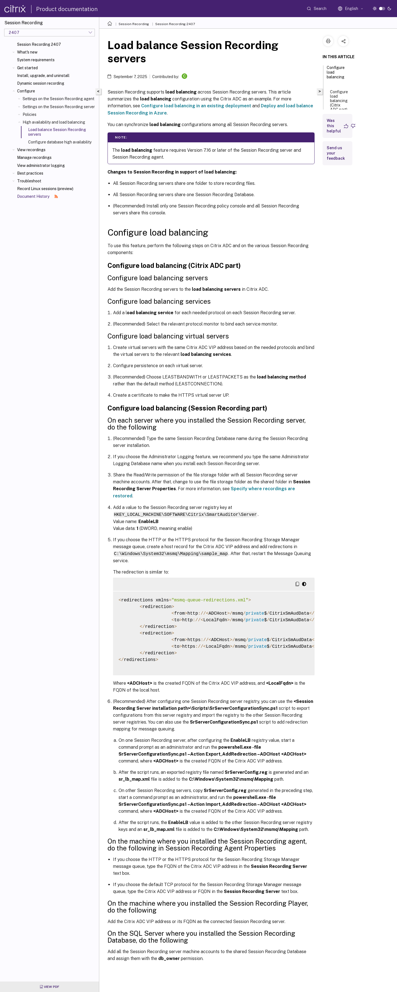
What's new (27, 52)
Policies (29, 114)
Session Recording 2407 (39, 44)
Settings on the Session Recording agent (58, 99)
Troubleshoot (29, 181)
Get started (27, 68)
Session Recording (134, 24)
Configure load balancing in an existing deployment (196, 105)
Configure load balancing (336, 74)
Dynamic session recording (40, 83)
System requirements (36, 60)
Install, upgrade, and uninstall (43, 75)
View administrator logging (41, 165)
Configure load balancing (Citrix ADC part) (339, 103)
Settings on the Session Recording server (59, 107)
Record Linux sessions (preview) (45, 188)
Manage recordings (34, 157)
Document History (37, 196)
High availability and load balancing (54, 122)
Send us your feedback (336, 153)
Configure (26, 91)
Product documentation (67, 9)
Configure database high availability (60, 142)
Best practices (30, 173)
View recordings (31, 150)
